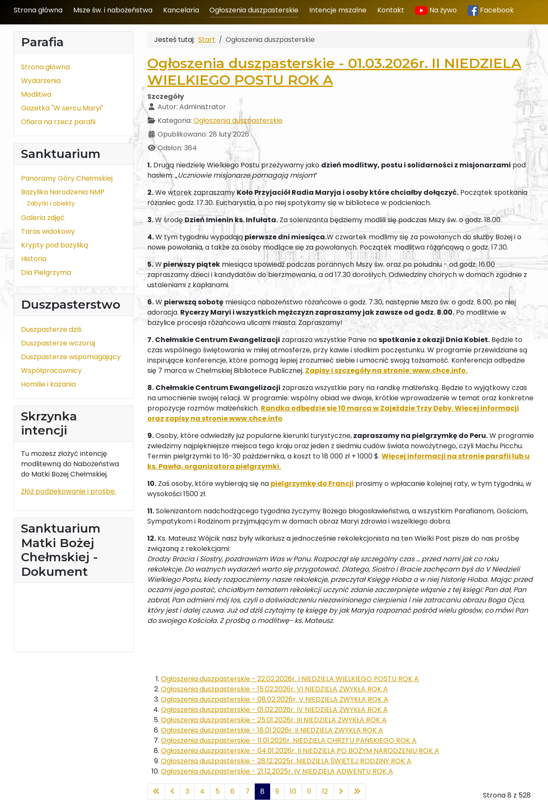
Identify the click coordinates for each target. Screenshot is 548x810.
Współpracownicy (51, 370)
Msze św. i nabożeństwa (112, 10)
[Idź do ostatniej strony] (357, 791)
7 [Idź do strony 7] (247, 791)
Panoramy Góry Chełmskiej (67, 178)
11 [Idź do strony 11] (309, 791)
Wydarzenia (41, 81)
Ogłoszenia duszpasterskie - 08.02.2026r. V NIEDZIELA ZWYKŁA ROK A (274, 699)
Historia (33, 259)
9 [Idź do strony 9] (277, 791)
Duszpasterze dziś (51, 329)
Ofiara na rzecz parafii (58, 122)
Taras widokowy (48, 231)
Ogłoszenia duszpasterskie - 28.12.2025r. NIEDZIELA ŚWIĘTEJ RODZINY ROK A (286, 761)
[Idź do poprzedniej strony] (172, 791)
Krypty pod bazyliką (54, 245)
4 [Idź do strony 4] (202, 791)
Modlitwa (36, 94)
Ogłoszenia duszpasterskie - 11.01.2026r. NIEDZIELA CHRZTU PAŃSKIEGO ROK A (289, 740)
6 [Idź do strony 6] (232, 791)
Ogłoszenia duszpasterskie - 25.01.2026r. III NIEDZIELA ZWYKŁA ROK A (274, 720)
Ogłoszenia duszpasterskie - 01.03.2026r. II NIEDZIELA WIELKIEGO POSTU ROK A (334, 71)
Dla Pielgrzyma (46, 272)
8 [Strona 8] (262, 791)
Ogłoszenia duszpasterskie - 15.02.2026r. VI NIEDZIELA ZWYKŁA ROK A (274, 689)
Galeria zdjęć (43, 218)
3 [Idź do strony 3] (187, 791)
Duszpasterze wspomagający (71, 357)
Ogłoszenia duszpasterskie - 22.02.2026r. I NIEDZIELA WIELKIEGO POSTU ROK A (290, 679)
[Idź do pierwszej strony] (156, 791)
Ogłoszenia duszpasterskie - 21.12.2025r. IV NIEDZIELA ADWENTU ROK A (277, 771)
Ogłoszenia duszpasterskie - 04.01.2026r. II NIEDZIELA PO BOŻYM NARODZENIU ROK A (300, 751)
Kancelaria (181, 10)
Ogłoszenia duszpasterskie (253, 10)
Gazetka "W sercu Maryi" (62, 108)
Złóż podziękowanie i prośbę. (68, 491)
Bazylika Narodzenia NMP (62, 192)
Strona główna (38, 10)
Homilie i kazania (48, 384)
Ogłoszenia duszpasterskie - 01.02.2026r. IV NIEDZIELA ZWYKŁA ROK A (274, 710)
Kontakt (390, 10)
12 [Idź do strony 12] (325, 791)
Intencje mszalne (337, 10)
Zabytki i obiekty (51, 203)
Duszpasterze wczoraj (58, 343)
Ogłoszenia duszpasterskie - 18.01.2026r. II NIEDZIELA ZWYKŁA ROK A (272, 730)
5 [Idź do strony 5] (217, 791)
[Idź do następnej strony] (340, 791)
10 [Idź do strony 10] (293, 791)
